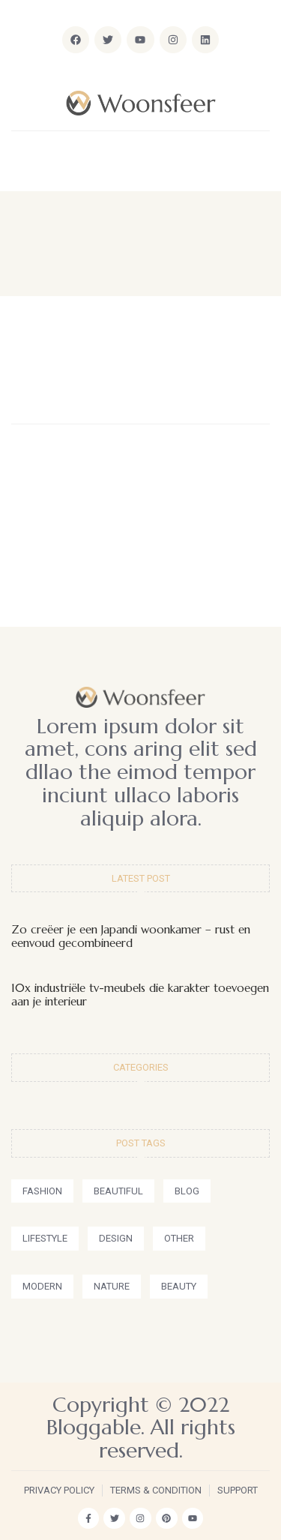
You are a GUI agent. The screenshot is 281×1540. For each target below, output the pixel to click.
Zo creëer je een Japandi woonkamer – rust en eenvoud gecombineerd (130, 936)
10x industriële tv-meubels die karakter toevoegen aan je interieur (140, 994)
